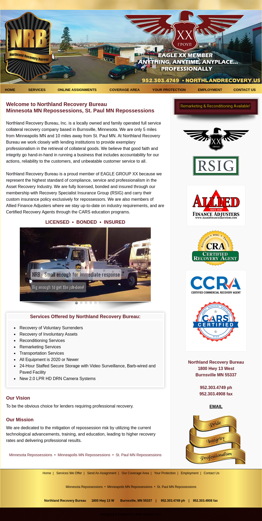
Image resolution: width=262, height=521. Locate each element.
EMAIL (216, 406)
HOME (11, 90)
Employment (190, 473)
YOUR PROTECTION (169, 90)
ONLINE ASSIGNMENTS (77, 90)
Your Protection (165, 473)
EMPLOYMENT (210, 90)
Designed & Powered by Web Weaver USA (131, 514)
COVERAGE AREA (125, 90)
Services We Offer (69, 473)
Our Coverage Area (135, 473)
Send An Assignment (101, 473)
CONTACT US (244, 90)
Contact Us (211, 473)
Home (47, 473)
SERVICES (37, 90)
